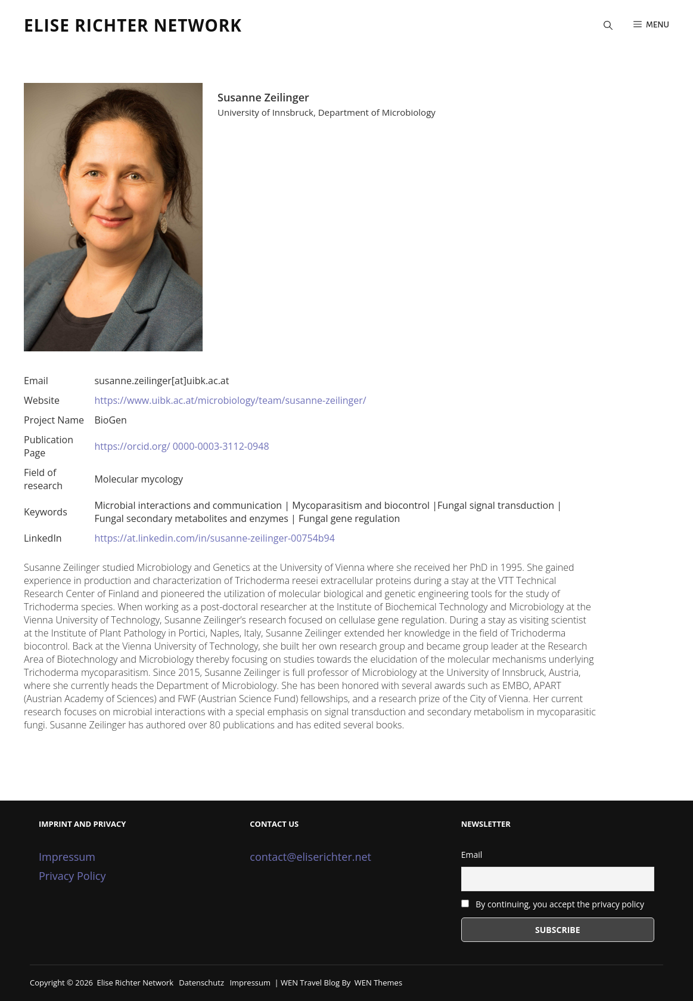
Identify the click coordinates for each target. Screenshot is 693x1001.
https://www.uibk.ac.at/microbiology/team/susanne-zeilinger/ (230, 400)
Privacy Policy (72, 876)
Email (472, 854)
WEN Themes (378, 982)
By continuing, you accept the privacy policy (552, 904)
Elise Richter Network (133, 25)
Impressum (67, 856)
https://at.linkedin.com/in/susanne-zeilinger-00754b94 (214, 538)
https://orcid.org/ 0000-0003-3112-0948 (181, 446)
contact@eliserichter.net (310, 856)
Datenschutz (201, 982)
